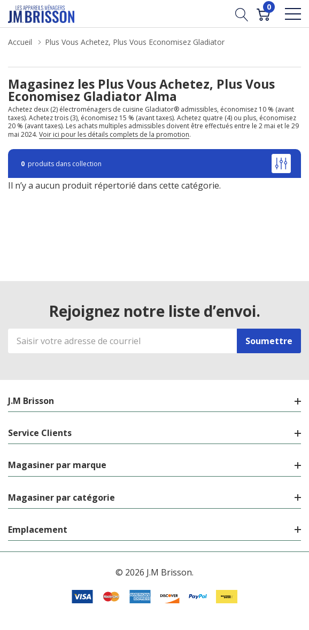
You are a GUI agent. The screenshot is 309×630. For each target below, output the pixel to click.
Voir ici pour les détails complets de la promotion (114, 134)
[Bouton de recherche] (242, 13)
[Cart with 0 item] (263, 13)
